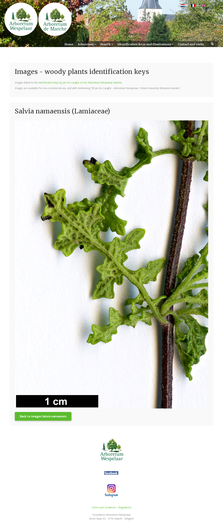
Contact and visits (191, 44)
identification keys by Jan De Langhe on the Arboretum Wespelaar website (80, 82)
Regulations (125, 507)
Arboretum (86, 44)
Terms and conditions (103, 507)
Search (105, 44)
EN (208, 6)
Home (68, 44)
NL (187, 6)
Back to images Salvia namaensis (43, 416)
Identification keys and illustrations (144, 44)
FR (197, 6)
